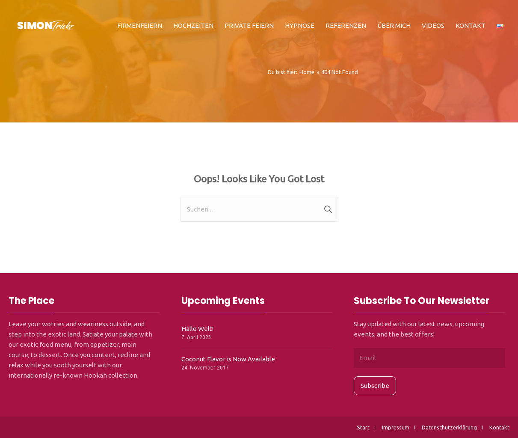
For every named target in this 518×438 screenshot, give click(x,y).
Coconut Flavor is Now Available (228, 359)
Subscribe (375, 385)
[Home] (306, 72)
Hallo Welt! (197, 328)
